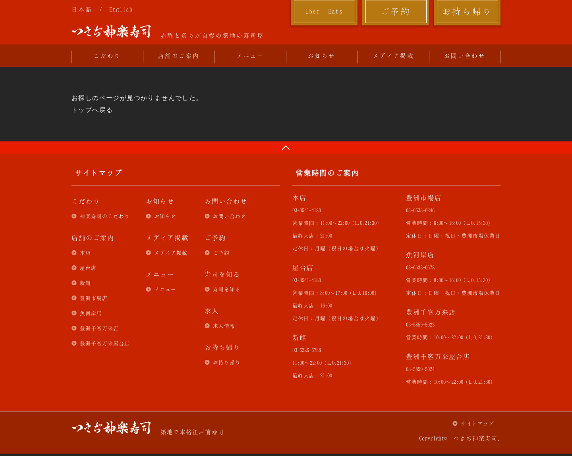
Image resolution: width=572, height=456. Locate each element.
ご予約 (396, 11)
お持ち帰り (467, 11)
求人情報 (224, 325)
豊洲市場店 (94, 298)
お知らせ (322, 55)
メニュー (250, 55)
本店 (85, 252)
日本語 (82, 9)
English (121, 9)
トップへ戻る (92, 109)
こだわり (107, 55)
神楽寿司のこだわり (105, 216)
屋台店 (88, 268)
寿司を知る (227, 289)
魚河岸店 (91, 313)
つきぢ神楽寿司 (111, 31)
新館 (85, 283)
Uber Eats (324, 11)
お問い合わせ (464, 55)
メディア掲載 (393, 55)
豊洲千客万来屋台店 (105, 343)
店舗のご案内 (178, 55)
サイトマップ (477, 423)
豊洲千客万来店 (99, 328)
